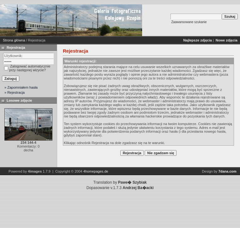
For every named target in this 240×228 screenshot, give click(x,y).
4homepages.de (95, 171)
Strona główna (14, 40)
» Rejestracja (14, 92)
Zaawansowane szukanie (189, 22)
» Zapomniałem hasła (21, 87)
